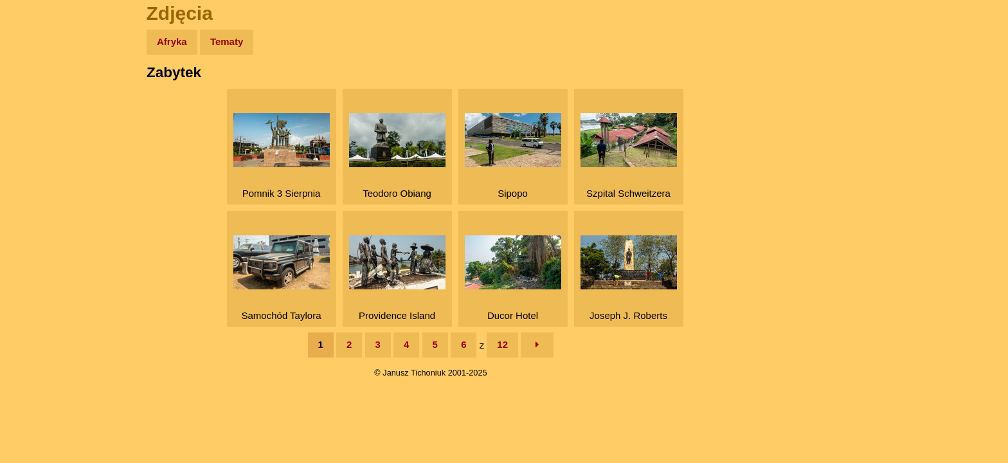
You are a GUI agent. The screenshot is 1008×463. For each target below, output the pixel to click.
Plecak (37, 215)
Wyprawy (42, 91)
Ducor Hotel (513, 278)
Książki (38, 166)
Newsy (37, 141)
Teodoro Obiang (397, 156)
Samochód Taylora (281, 278)
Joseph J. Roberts (628, 278)
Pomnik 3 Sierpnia (281, 156)
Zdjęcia (38, 116)
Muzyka (39, 190)
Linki (32, 240)
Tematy (226, 41)
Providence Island (397, 278)
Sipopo (513, 156)
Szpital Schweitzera (628, 156)
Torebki (38, 265)
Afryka (172, 41)
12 (502, 344)
